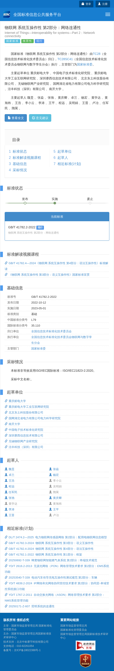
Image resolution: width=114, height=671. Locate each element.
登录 (86, 4)
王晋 (9, 515)
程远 (9, 486)
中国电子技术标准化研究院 (24, 429)
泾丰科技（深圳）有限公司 (24, 447)
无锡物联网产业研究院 (21, 441)
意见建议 (40, 118)
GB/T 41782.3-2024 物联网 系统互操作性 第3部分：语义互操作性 (49, 543)
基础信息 (20, 164)
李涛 (9, 509)
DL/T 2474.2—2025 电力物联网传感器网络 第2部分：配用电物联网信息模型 (56, 537)
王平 (54, 509)
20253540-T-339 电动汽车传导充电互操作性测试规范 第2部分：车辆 (51, 577)
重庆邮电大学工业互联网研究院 (27, 406)
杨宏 (54, 475)
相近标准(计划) (69, 164)
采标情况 (20, 170)
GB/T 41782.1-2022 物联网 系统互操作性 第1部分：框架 (43, 554)
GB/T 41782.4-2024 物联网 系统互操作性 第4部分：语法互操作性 (49, 548)
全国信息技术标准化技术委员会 (51, 331)
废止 (90, 199)
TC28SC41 (65, 59)
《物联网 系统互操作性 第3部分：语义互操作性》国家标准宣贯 (47, 274)
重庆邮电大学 (15, 401)
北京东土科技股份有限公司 (24, 412)
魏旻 (9, 469)
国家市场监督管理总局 (73, 625)
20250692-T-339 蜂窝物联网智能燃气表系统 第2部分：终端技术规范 (51, 560)
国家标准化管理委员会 (73, 629)
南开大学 (12, 424)
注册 (103, 4)
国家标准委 (84, 64)
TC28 (96, 54)
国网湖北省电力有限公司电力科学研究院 (33, 418)
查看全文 (16, 118)
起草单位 (64, 151)
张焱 (54, 469)
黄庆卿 (55, 498)
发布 (25, 199)
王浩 (9, 480)
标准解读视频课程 (27, 158)
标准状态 (20, 151)
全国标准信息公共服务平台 (32, 14)
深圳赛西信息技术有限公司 (24, 435)
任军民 (11, 492)
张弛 (9, 498)
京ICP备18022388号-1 (27, 650)
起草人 (62, 158)
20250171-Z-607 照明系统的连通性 (30, 606)
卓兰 (9, 475)
